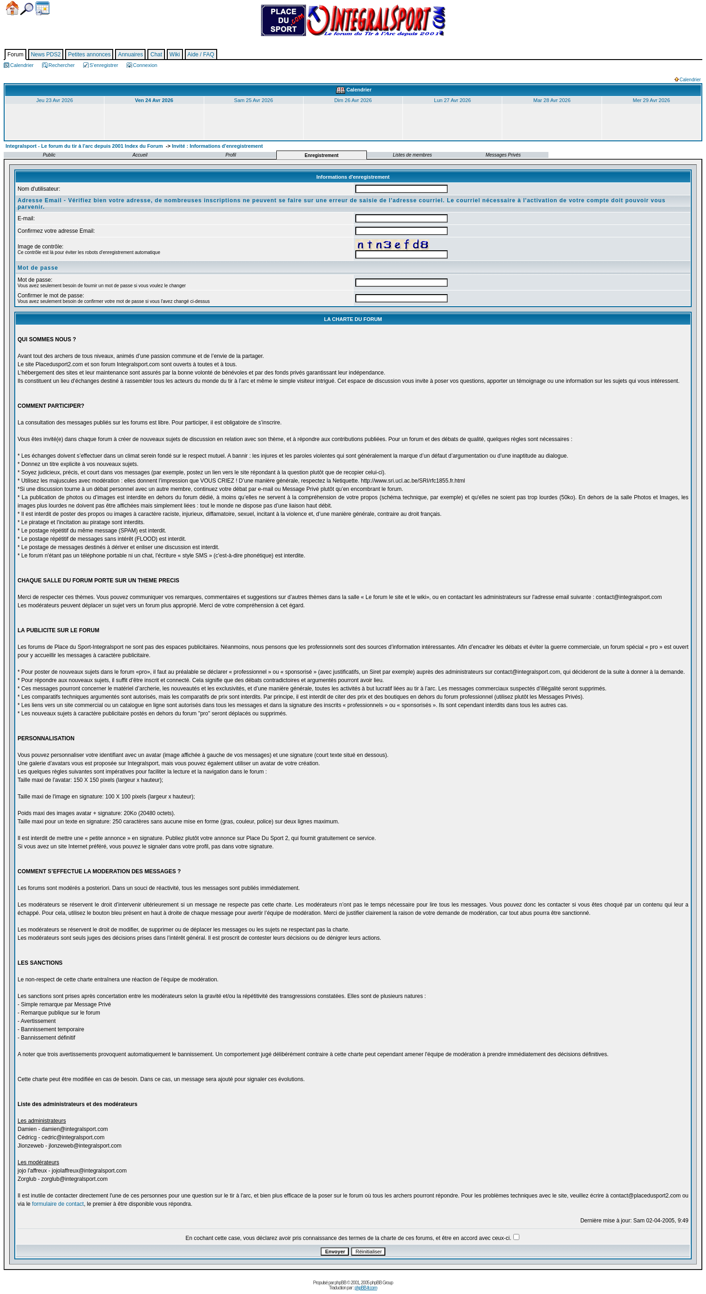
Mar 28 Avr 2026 (552, 100)
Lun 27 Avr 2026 (452, 100)
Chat (156, 54)
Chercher (26, 9)
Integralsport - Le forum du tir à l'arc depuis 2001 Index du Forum (84, 146)
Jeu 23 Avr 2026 (54, 100)
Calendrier (42, 8)
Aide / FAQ (201, 54)
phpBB (340, 1282)
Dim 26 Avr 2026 (352, 100)
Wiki (175, 54)
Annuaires (130, 54)
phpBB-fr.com (365, 1287)
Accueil (12, 8)
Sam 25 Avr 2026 (253, 100)
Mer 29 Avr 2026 (651, 100)
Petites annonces (89, 54)
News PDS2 (46, 54)
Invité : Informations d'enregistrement (217, 146)
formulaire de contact (58, 1204)
